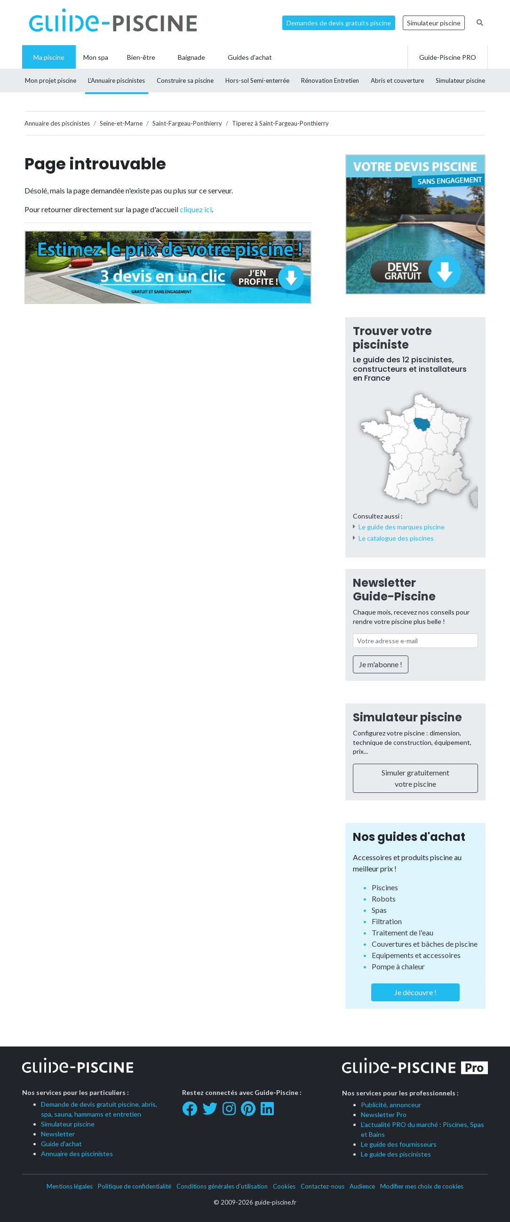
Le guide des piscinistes (396, 1154)
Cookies (284, 1186)
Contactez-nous (322, 1186)
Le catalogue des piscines (396, 538)
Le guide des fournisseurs (399, 1144)
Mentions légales (70, 1186)
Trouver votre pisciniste (392, 337)
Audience (362, 1186)
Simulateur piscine (434, 23)
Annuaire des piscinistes (77, 1154)
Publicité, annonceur (391, 1105)
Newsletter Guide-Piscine (394, 589)
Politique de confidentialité (134, 1186)
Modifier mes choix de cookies (421, 1186)
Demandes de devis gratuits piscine (339, 23)
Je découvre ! (415, 992)
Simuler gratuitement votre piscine (415, 778)
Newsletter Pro (383, 1114)
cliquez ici (196, 209)
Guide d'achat (61, 1144)
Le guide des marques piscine (402, 527)
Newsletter (58, 1134)
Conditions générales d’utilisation (222, 1186)
